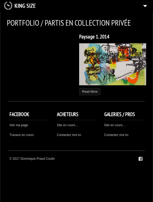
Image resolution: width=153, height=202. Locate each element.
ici (126, 135)
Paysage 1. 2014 (94, 36)
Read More (90, 91)
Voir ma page (18, 125)
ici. (80, 135)
